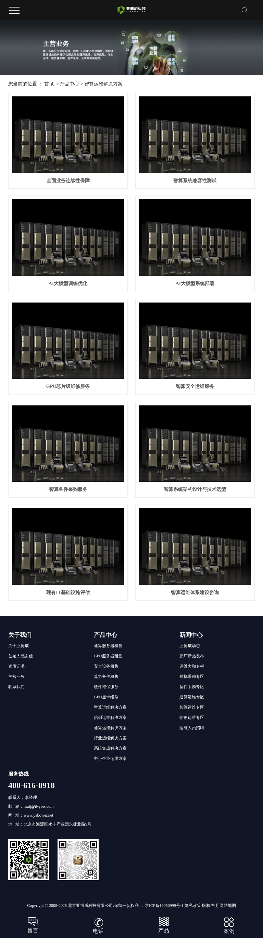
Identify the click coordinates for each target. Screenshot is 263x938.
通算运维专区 (191, 697)
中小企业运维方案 (110, 758)
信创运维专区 (191, 717)
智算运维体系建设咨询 (195, 592)
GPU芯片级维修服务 (68, 386)
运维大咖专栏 (191, 666)
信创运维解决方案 (110, 717)
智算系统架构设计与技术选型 (195, 489)
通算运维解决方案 (110, 727)
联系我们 (16, 686)
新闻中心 (191, 635)
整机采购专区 (191, 676)
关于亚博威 (18, 645)
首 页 (49, 83)
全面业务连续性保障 (68, 180)
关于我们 (20, 635)
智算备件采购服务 (68, 489)
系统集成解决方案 (110, 748)
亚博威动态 (189, 645)
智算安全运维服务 (195, 386)
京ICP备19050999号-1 (164, 905)
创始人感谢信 (20, 656)
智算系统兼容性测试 (194, 180)
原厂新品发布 (191, 656)
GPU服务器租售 (108, 656)
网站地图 (228, 905)
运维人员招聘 (191, 727)
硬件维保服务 (106, 686)
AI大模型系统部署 (195, 283)
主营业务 (16, 676)
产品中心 (69, 83)
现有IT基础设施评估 (68, 592)
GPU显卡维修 (106, 697)
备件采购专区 (191, 686)
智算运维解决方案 (103, 83)
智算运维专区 (191, 707)
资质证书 (16, 666)
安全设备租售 (106, 666)
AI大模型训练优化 (68, 283)
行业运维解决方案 (110, 738)
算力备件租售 (106, 676)
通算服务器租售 (108, 645)
